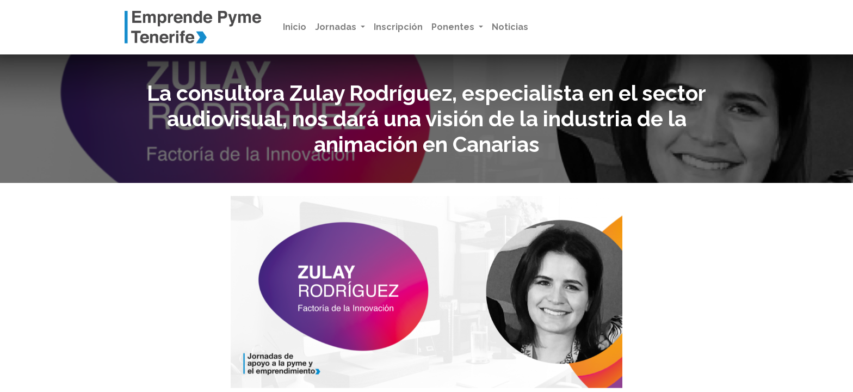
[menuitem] (295, 27)
